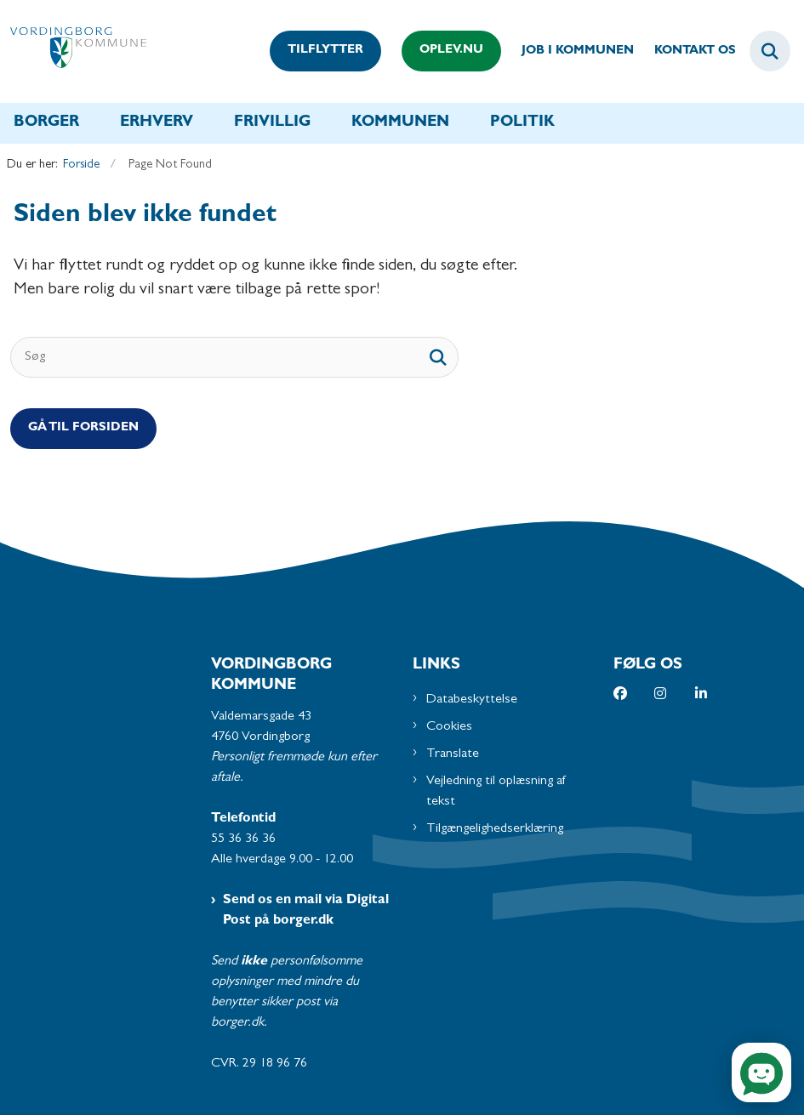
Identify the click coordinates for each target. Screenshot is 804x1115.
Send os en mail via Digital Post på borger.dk (306, 911)
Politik (522, 123)
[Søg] (234, 357)
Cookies (449, 727)
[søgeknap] (438, 357)
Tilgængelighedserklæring (494, 829)
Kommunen (400, 123)
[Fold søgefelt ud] (770, 51)
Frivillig (272, 123)
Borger (46, 123)
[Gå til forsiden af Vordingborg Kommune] (73, 51)
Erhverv (156, 123)
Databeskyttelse (471, 700)
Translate (452, 754)
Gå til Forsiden (83, 428)
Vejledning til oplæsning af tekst (496, 792)
